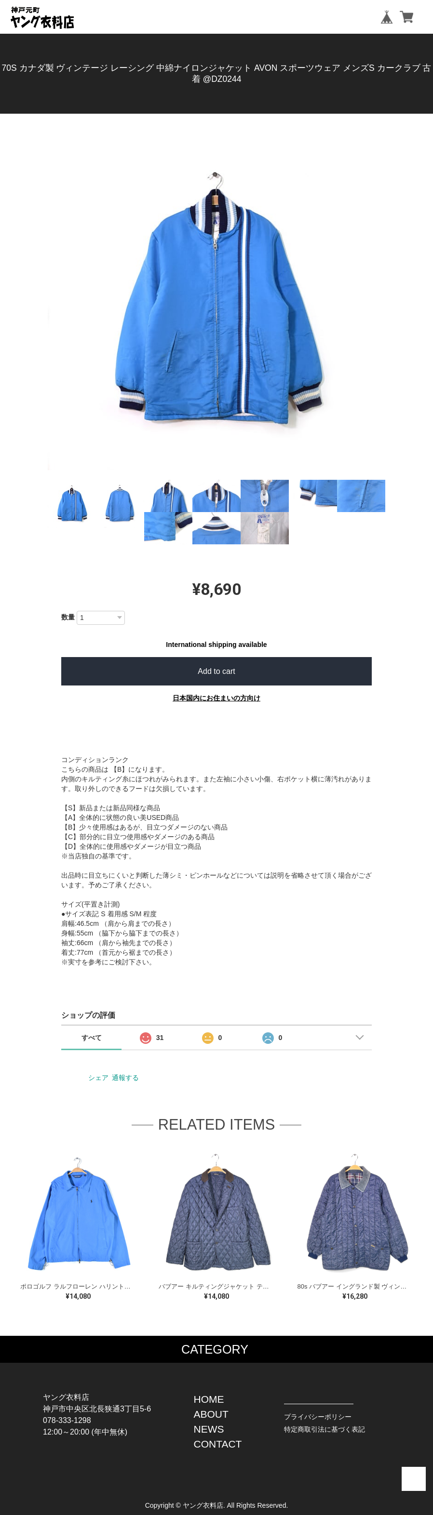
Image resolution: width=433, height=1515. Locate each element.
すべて (91, 1037)
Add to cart (216, 671)
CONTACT (218, 1443)
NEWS (209, 1429)
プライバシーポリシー (318, 1417)
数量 (68, 617)
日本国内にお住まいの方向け (216, 698)
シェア (98, 1077)
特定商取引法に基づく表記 (324, 1429)
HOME (209, 1399)
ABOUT (211, 1414)
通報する (125, 1077)
